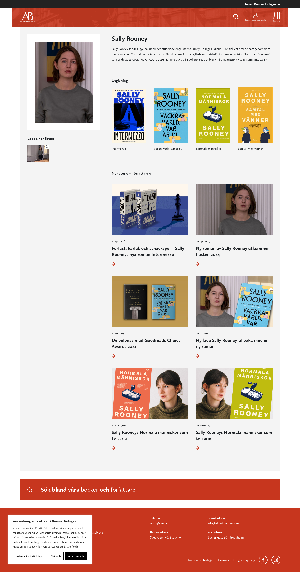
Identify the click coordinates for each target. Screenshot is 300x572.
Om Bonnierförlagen (200, 560)
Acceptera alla (76, 556)
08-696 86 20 (159, 523)
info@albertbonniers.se (223, 523)
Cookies (223, 560)
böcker (89, 489)
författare (123, 489)
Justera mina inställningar (29, 556)
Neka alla (56, 556)
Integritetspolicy (244, 560)
